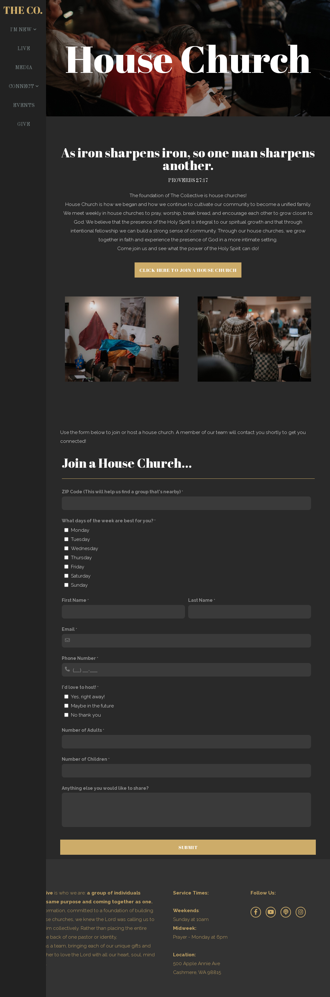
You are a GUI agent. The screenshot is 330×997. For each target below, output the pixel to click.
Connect (24, 86)
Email (68, 629)
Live (23, 48)
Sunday (79, 585)
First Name (74, 600)
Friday (77, 567)
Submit (188, 847)
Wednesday (84, 548)
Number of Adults (82, 730)
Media (23, 67)
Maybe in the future (92, 706)
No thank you (86, 715)
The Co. (23, 10)
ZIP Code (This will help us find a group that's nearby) (121, 491)
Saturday (80, 576)
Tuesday (80, 539)
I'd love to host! (79, 687)
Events (24, 105)
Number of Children (84, 759)
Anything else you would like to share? (105, 788)
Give (23, 124)
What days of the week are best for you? (107, 520)
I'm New (23, 29)
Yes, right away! (88, 697)
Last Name (200, 600)
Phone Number (79, 658)
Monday (80, 530)
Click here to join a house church (188, 270)
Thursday (81, 557)
